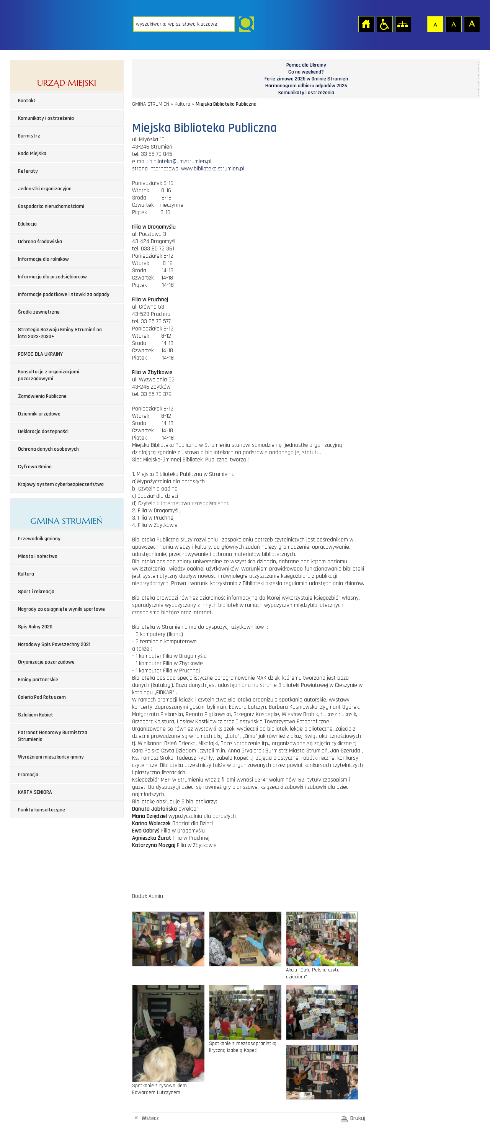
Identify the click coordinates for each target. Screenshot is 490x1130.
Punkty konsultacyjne (41, 809)
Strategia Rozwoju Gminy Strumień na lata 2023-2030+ (60, 333)
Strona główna (366, 23)
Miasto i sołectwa (37, 556)
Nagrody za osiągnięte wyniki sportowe (61, 609)
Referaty (28, 171)
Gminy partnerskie (38, 679)
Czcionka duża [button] (471, 23)
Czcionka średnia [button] (453, 23)
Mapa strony (402, 23)
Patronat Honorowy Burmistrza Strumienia (52, 736)
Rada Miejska (32, 153)
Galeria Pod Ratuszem (42, 697)
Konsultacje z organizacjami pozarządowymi (48, 375)
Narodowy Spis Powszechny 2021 (54, 644)
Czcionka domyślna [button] (434, 23)
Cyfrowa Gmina (35, 466)
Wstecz (150, 1118)
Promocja (28, 774)
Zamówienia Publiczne (42, 396)
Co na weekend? (306, 72)
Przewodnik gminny (39, 538)
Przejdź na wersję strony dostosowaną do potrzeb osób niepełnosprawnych (384, 23)
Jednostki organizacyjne (45, 188)
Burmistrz (29, 135)
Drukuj (357, 1118)
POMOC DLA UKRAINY (40, 354)
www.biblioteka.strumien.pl (212, 168)
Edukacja (27, 224)
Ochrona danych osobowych (48, 449)
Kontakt (27, 100)
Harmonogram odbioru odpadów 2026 (306, 85)
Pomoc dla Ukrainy (306, 65)
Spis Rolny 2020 (35, 626)
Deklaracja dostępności (43, 431)
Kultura (26, 574)
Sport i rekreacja (36, 591)
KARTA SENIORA (35, 792)
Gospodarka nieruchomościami (51, 206)
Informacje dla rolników (43, 259)
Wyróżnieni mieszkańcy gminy (51, 757)
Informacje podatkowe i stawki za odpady (63, 294)
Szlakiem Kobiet (35, 714)
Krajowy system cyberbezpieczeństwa (61, 484)
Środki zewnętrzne (39, 312)
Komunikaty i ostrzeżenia (46, 118)
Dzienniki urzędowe (39, 413)
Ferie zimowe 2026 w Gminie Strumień (306, 78)
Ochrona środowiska (40, 241)
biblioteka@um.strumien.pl (180, 161)
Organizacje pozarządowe (46, 662)
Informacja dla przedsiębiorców (52, 276)
